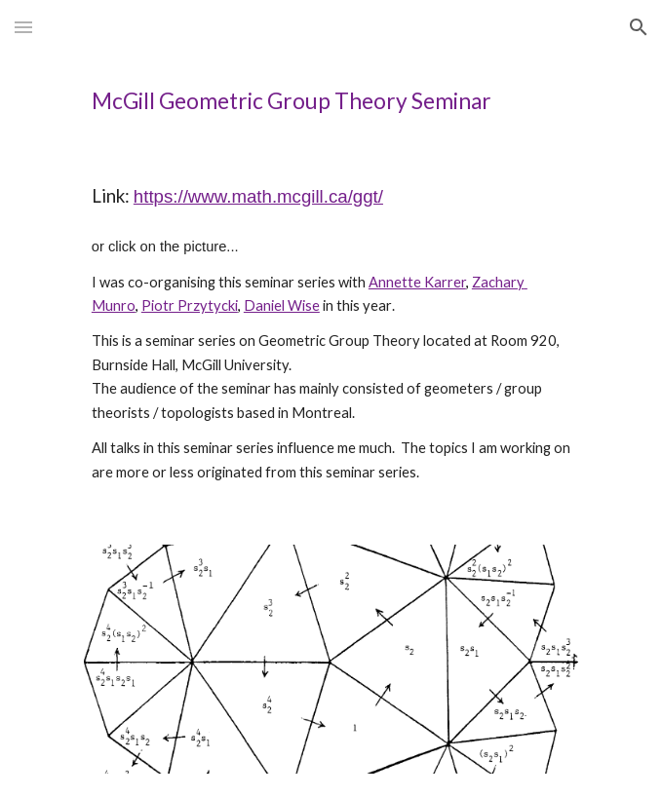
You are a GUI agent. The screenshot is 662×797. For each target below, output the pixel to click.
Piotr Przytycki (189, 305)
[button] (23, 27)
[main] (331, 101)
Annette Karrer (417, 282)
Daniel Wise (282, 305)
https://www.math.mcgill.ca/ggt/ (258, 196)
